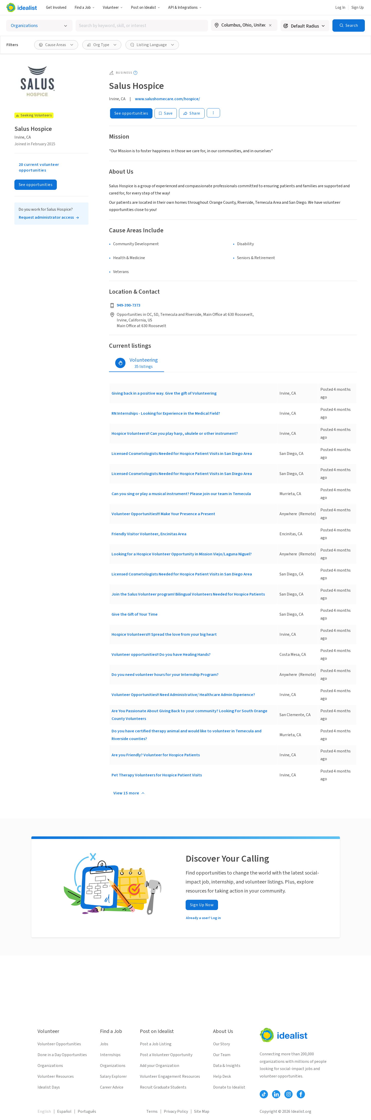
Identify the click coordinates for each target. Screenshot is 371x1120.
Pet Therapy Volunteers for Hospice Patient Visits (157, 775)
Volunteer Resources (56, 1076)
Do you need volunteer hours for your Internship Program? (165, 674)
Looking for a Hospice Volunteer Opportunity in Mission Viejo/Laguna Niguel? (182, 554)
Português (87, 1111)
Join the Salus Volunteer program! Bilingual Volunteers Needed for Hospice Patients (188, 594)
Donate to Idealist (229, 1087)
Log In (340, 7)
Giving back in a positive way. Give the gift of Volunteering (164, 393)
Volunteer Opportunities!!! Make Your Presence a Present (163, 514)
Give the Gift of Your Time (135, 614)
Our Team (221, 1055)
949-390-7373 (128, 305)
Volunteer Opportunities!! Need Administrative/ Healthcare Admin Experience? (183, 695)
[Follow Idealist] (264, 1094)
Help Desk (222, 1076)
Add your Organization (159, 1065)
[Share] (192, 113)
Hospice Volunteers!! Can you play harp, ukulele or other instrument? (175, 433)
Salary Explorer (113, 1076)
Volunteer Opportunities (59, 1044)
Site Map (201, 1111)
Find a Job (85, 7)
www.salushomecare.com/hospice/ (167, 99)
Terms (152, 1111)
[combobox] (142, 25)
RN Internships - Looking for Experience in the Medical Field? (166, 413)
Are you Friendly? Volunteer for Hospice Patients (156, 755)
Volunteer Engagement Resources (170, 1076)
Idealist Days (49, 1087)
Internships (110, 1055)
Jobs (104, 1044)
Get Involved (56, 7)
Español (64, 1111)
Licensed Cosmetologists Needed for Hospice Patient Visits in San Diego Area (182, 453)
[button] (84, 7)
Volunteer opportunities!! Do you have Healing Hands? (161, 654)
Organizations (50, 1065)
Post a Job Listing (155, 1044)
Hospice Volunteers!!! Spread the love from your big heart (164, 634)
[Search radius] (304, 25)
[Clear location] (270, 25)
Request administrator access (46, 217)
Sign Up (357, 7)
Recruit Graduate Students (163, 1087)
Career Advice (111, 1087)
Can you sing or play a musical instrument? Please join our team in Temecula (181, 494)
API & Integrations (185, 7)
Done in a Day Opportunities (62, 1055)
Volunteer (113, 7)
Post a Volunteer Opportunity (166, 1055)
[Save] (166, 113)
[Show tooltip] (135, 73)
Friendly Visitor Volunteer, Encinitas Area (149, 534)
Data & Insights (226, 1065)
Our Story (221, 1044)
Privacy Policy (176, 1111)
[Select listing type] (39, 25)
